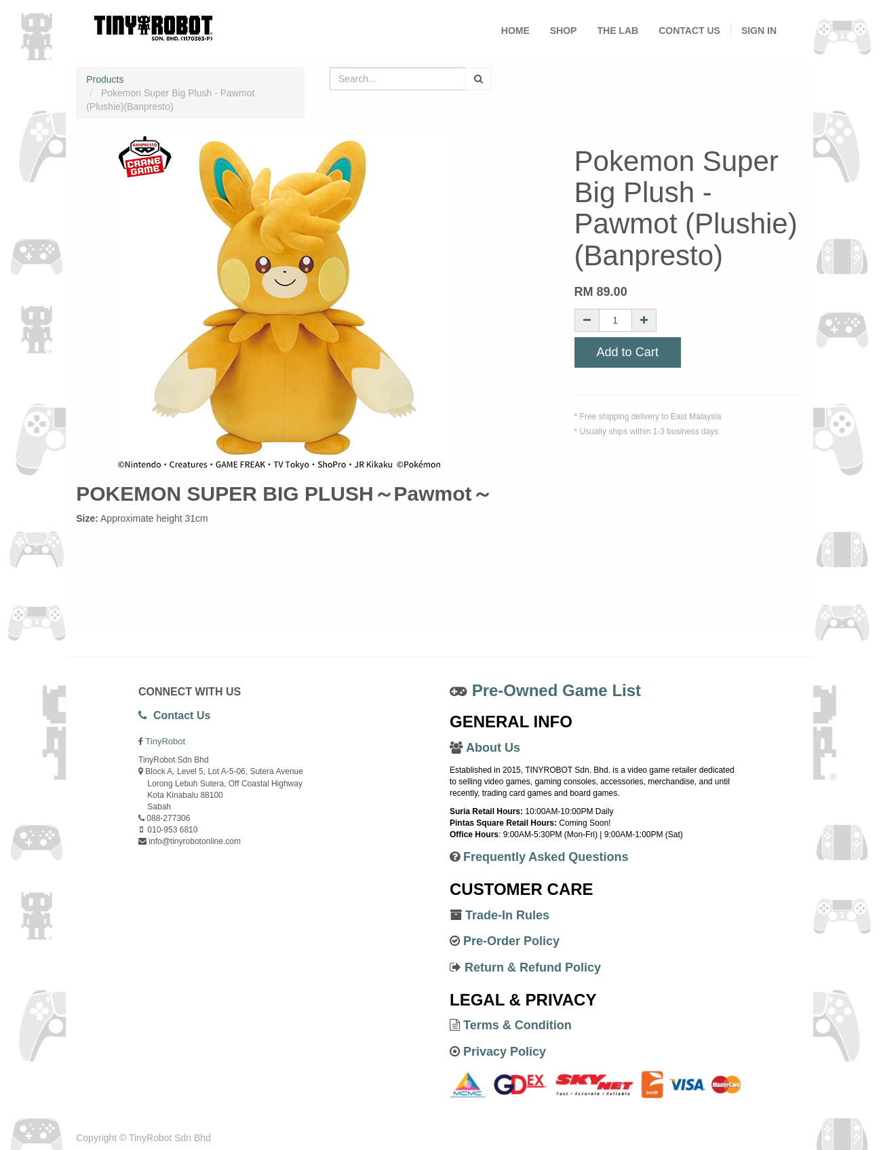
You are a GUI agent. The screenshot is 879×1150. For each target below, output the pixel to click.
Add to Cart (628, 352)
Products (104, 79)
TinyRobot (165, 741)
